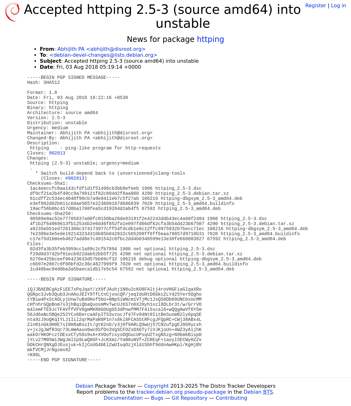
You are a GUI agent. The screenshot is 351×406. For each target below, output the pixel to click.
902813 (57, 153)
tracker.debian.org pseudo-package (181, 392)
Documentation (123, 398)
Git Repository (189, 398)
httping (210, 39)
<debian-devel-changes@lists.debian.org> (103, 55)
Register (315, 6)
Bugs (157, 398)
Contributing (231, 398)
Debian (84, 386)
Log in (338, 6)
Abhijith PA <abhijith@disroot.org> (101, 49)
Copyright (156, 386)
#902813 (74, 178)
